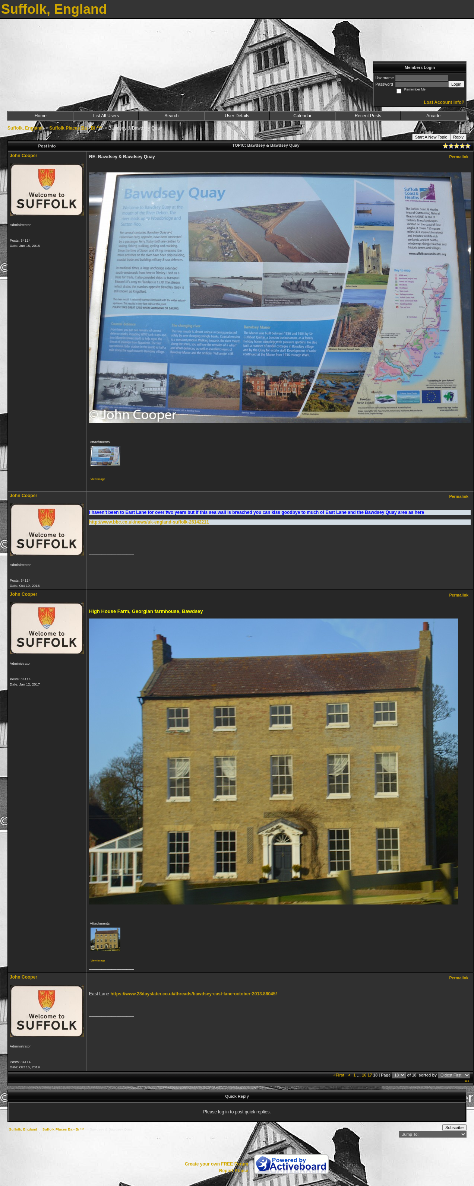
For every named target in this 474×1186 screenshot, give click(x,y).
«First (339, 1075)
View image (98, 479)
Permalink (458, 157)
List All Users (106, 115)
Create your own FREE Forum (216, 1164)
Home (41, 115)
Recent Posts (368, 115)
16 (364, 1075)
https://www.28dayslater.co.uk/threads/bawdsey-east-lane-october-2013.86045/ (193, 993)
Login (456, 84)
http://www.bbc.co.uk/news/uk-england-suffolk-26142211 (149, 522)
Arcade (433, 115)
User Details (237, 115)
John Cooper (23, 155)
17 (369, 1075)
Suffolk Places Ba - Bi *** (75, 128)
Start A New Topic (431, 137)
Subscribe (454, 1127)
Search (171, 115)
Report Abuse (233, 1170)
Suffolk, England (25, 128)
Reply (458, 137)
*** (466, 1082)
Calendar (302, 115)
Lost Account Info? (444, 102)
